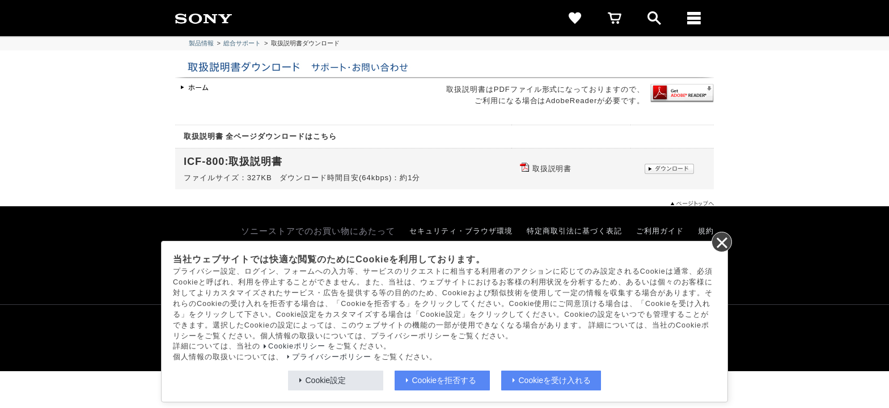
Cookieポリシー (296, 346)
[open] (654, 18)
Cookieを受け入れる (555, 380)
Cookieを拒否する (444, 380)
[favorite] (575, 18)
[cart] (614, 18)
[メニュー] (694, 18)
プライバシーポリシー (331, 357)
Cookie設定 (326, 380)
